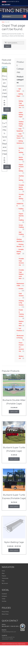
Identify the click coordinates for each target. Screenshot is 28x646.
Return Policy (5, 614)
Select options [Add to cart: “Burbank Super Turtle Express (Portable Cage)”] (14, 506)
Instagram (4, 596)
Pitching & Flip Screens (21, 303)
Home (3, 22)
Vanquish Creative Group (21, 645)
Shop (3, 573)
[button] (13, 10)
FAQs (3, 581)
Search (8, 46)
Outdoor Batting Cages (21, 124)
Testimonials (5, 578)
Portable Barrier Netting (21, 187)
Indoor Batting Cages (21, 114)
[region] (14, 9)
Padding (21, 208)
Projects (4, 576)
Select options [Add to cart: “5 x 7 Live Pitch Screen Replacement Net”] (7, 167)
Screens (21, 288)
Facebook (4, 593)
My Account (5, 583)
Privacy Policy (5, 611)
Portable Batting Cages (20, 251)
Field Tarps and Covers (19, 136)
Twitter (3, 598)
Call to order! (14, 411)
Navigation (8, 16)
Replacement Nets (21, 323)
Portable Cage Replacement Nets (21, 274)
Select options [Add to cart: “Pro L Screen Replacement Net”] (7, 109)
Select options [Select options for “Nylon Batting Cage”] (14, 550)
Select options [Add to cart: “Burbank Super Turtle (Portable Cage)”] (14, 459)
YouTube (4, 601)
